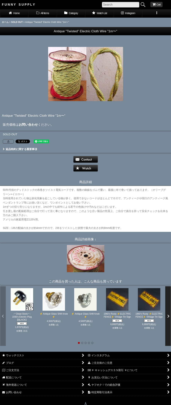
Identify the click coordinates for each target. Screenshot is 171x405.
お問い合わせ (28, 124)
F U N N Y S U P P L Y (18, 4)
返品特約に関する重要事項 (20, 149)
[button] (156, 13)
